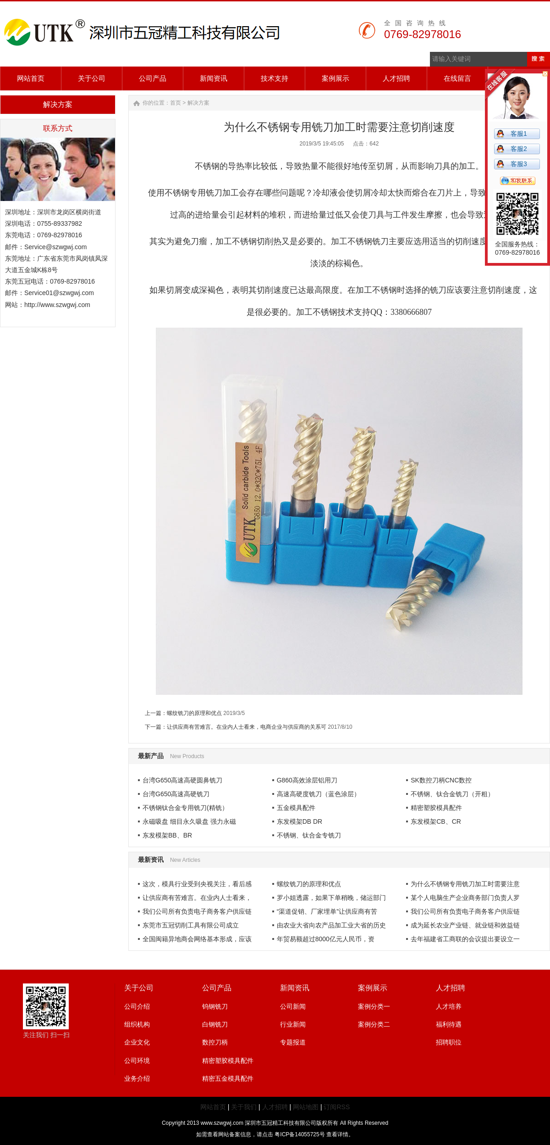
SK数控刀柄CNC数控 (441, 780)
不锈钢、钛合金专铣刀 (309, 835)
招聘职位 (449, 1042)
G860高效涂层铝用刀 (307, 780)
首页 (175, 103)
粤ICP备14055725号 (300, 1134)
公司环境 (137, 1060)
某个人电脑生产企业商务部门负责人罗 (465, 897)
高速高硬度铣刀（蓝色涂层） (318, 794)
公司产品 (216, 988)
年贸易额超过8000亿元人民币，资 (325, 939)
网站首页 (213, 1107)
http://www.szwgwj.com (57, 304)
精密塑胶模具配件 (436, 807)
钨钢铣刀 (215, 1006)
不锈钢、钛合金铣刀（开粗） (452, 794)
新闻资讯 (294, 988)
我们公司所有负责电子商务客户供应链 (197, 911)
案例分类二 (374, 1024)
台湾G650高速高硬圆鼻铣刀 (182, 780)
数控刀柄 (215, 1042)
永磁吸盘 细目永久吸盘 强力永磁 (189, 821)
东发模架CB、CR (436, 821)
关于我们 (244, 1107)
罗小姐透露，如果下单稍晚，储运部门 (331, 897)
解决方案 (198, 103)
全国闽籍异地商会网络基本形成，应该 (197, 939)
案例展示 (372, 988)
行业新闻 (293, 1024)
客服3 (519, 164)
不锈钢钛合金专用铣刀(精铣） (185, 807)
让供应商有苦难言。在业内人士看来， (197, 897)
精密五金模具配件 (227, 1078)
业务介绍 (137, 1078)
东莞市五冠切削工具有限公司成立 (191, 925)
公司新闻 (293, 1006)
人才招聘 (450, 988)
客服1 (519, 133)
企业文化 (137, 1042)
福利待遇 (449, 1024)
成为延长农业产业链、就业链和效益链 (465, 925)
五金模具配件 (296, 807)
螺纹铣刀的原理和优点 (194, 713)
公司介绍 (137, 1006)
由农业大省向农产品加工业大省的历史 (331, 925)
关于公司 (139, 988)
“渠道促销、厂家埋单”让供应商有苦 (327, 911)
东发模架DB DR (300, 821)
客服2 (519, 148)
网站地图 (306, 1107)
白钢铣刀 (215, 1024)
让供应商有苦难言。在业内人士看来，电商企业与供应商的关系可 (246, 727)
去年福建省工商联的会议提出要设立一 (465, 939)
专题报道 (293, 1042)
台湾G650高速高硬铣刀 (176, 794)
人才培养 (449, 1006)
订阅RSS (337, 1107)
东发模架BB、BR (167, 835)
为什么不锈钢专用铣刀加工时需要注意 (465, 884)
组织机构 (137, 1024)
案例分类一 (374, 1006)
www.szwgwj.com (222, 1123)
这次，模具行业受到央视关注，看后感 (197, 884)
